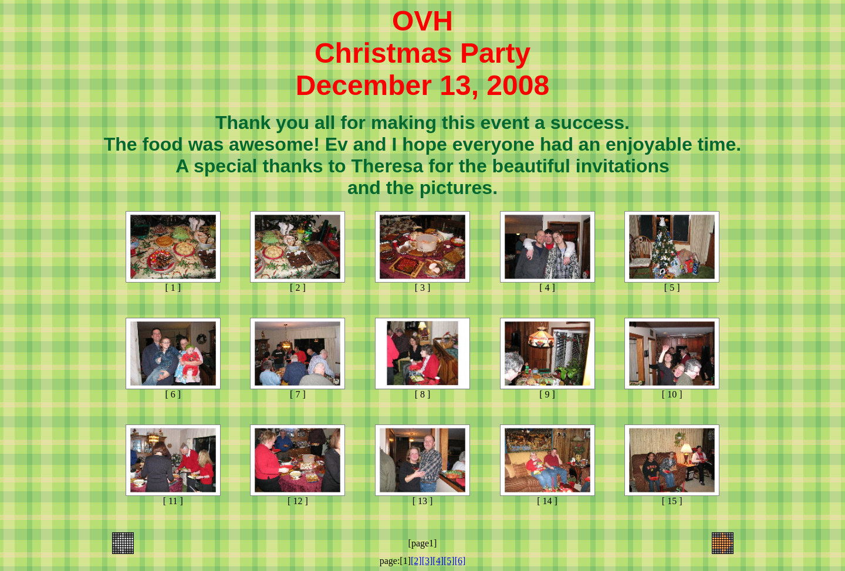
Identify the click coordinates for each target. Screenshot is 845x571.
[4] (438, 561)
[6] (460, 561)
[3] (427, 561)
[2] (416, 561)
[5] (449, 561)
